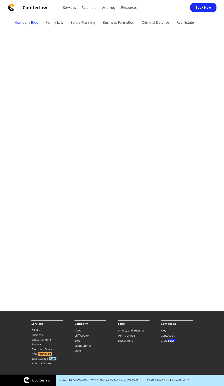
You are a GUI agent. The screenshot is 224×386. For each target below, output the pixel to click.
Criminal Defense (155, 22)
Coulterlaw (35, 7)
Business (37, 335)
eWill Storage (44, 358)
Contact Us (168, 335)
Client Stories (82, 345)
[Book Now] (203, 7)
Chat (168, 340)
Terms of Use (126, 335)
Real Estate (185, 22)
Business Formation (118, 22)
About (78, 330)
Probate (36, 344)
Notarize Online (41, 363)
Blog (77, 340)
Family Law (54, 22)
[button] (69, 7)
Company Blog (26, 22)
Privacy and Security (131, 330)
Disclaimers (125, 340)
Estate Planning (41, 339)
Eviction (36, 330)
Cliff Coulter (82, 335)
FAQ (163, 330)
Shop (77, 351)
